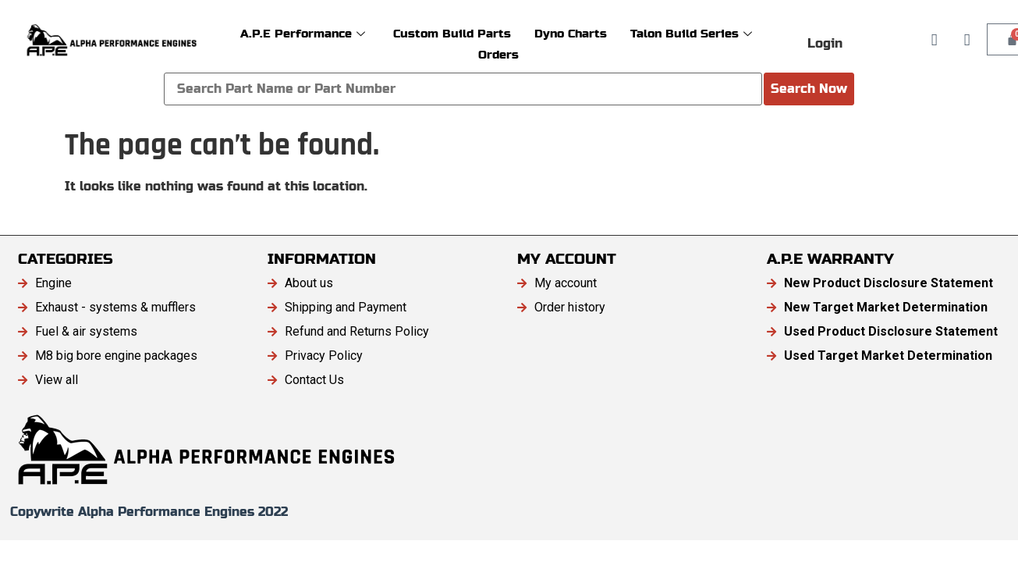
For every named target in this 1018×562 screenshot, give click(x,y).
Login (824, 43)
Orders (498, 54)
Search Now (809, 88)
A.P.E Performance (302, 33)
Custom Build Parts (452, 33)
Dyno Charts (570, 33)
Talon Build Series (691, 33)
